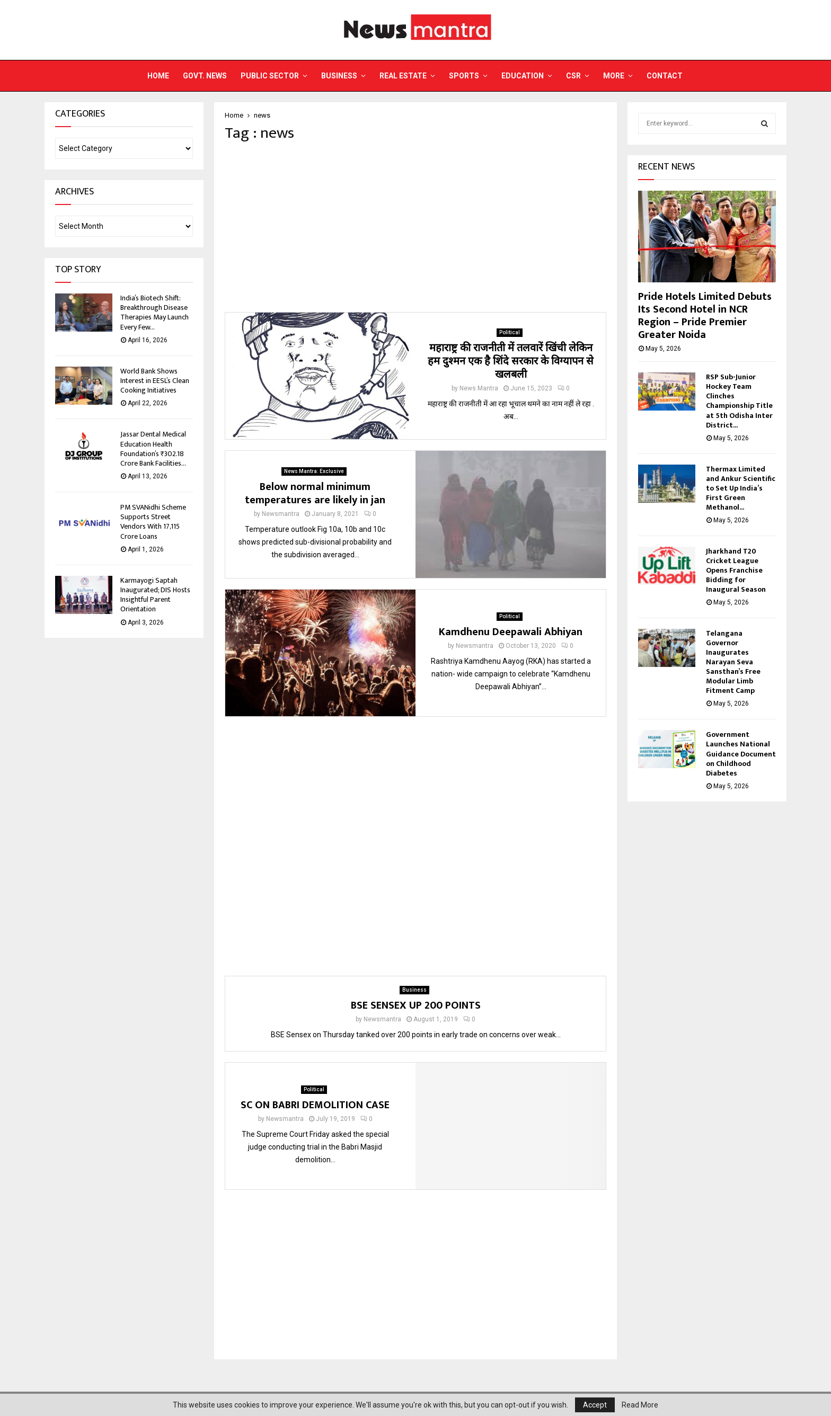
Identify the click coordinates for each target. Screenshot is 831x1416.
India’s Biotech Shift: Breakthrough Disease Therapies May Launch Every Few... (154, 312)
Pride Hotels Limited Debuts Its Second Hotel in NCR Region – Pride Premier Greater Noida (705, 316)
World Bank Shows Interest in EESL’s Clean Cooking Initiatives (154, 380)
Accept (595, 1405)
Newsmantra (280, 514)
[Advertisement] (415, 227)
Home (158, 76)
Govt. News (205, 76)
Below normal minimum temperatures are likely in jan (315, 493)
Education (522, 76)
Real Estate (403, 76)
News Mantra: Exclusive (314, 471)
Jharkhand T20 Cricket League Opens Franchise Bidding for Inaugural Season (736, 570)
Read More (640, 1405)
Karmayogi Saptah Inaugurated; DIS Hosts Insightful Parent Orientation (155, 595)
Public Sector (270, 76)
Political (509, 332)
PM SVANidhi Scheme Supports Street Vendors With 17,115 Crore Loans (153, 521)
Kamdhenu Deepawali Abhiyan (510, 632)
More (613, 76)
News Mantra (478, 388)
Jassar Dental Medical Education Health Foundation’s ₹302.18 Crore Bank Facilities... (153, 448)
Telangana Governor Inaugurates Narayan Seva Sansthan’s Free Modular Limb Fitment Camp (733, 662)
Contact (665, 76)
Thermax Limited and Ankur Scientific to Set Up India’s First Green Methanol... (740, 488)
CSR (573, 76)
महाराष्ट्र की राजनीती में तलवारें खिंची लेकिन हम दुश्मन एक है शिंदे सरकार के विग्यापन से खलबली (511, 361)
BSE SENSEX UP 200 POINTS (416, 1005)
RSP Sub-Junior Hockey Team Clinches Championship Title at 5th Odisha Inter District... (739, 401)
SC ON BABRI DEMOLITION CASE (315, 1105)
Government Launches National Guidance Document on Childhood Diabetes (741, 753)
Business (339, 76)
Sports (464, 76)
